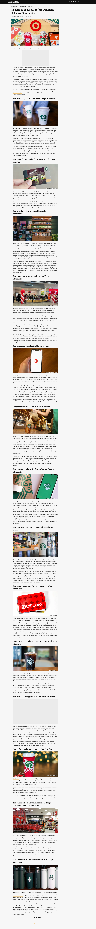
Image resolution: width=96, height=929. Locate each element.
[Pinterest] (73, 2)
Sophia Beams (16, 16)
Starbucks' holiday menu (22, 782)
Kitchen (52, 2)
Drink (62, 2)
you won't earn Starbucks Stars (22, 402)
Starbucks (30, 6)
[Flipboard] (71, 2)
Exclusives (36, 2)
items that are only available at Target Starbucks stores (36, 904)
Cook (57, 2)
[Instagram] (78, 2)
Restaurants (44, 2)
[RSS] (80, 2)
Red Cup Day (16, 779)
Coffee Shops (22, 6)
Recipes (24, 2)
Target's (44, 518)
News (29, 2)
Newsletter (86, 1)
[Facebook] (67, 2)
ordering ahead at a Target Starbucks (31, 381)
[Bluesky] (75, 2)
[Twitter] (69, 2)
